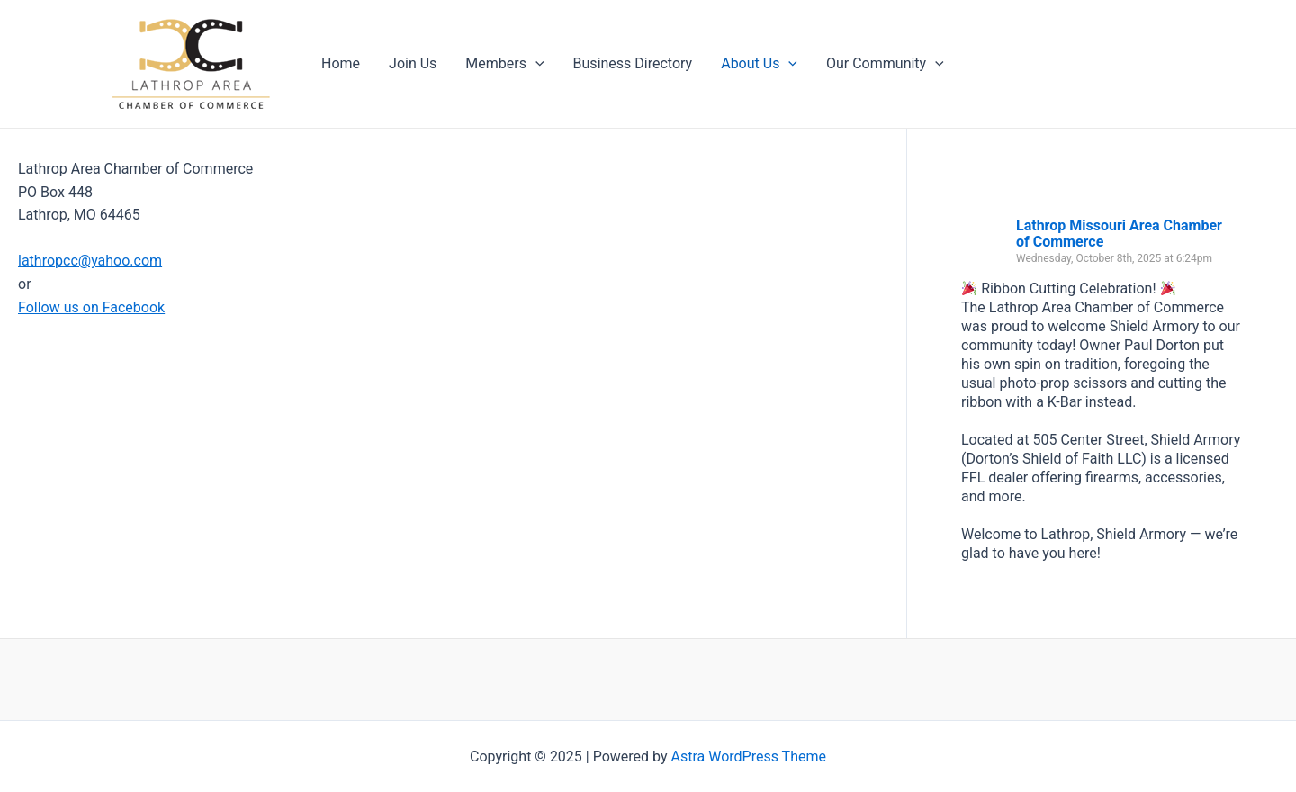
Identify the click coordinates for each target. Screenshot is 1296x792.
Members (504, 64)
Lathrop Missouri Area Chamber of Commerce (1119, 233)
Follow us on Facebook (91, 307)
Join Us (412, 63)
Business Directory (633, 63)
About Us (759, 64)
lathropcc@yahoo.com (90, 260)
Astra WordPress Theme (748, 756)
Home (340, 63)
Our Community (885, 64)
